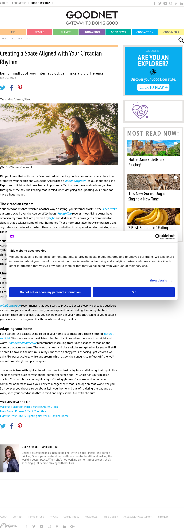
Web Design (111, 516)
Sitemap (163, 516)
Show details (158, 280)
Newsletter (91, 516)
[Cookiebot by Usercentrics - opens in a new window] (158, 237)
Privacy (54, 516)
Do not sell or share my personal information (50, 292)
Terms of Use (36, 516)
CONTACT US (19, 3)
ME (12, 38)
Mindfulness (15, 99)
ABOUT (4, 3)
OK (134, 292)
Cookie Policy (71, 516)
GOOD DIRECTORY (40, 3)
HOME (4, 38)
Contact (17, 516)
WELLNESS (24, 38)
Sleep (27, 99)
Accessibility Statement (138, 516)
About (3, 516)
